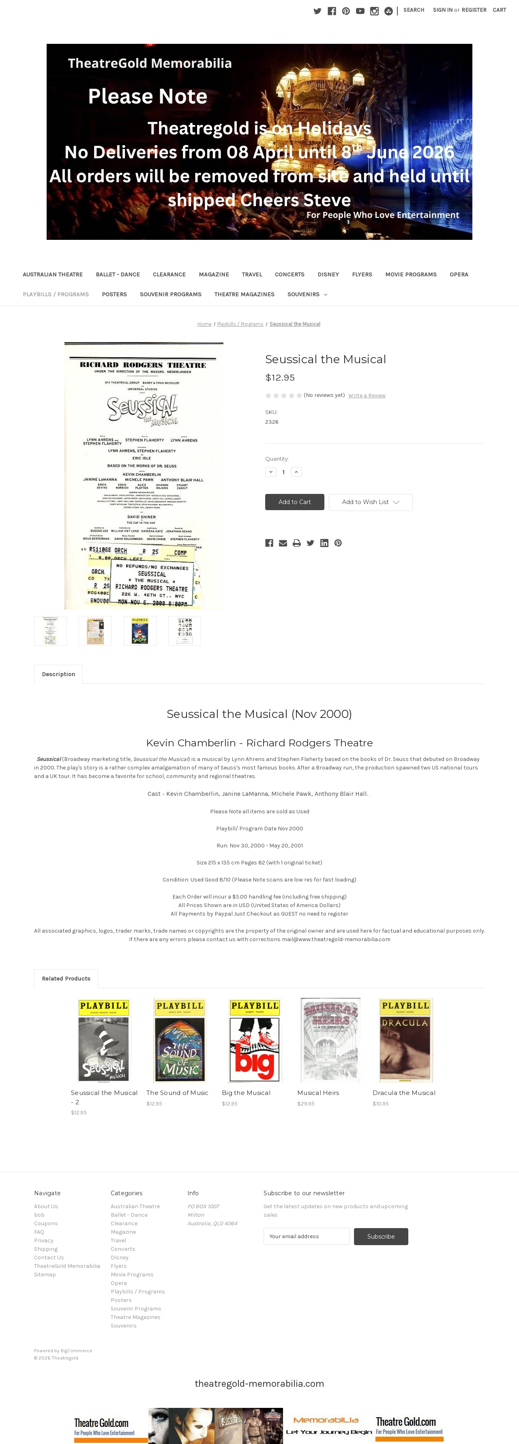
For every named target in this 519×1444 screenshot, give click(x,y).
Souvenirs (307, 294)
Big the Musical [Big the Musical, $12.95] (246, 1093)
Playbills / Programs (56, 294)
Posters (114, 294)
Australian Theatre (53, 274)
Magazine (214, 274)
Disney (328, 274)
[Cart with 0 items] (499, 10)
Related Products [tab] (66, 978)
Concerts (290, 274)
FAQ (39, 1231)
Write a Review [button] (367, 395)
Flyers (362, 274)
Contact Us (49, 1257)
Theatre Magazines (244, 294)
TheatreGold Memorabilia (67, 1266)
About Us (46, 1206)
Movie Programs (411, 274)
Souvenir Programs (171, 294)
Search (413, 9)
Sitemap (45, 1274)
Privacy (44, 1240)
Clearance (169, 274)
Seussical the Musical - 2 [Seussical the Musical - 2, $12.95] (104, 1097)
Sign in (443, 9)
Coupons (46, 1223)
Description (58, 674)
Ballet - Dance (118, 274)
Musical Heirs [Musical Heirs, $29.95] (318, 1093)
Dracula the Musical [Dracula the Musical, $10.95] (404, 1093)
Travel (252, 274)
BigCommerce (76, 1350)
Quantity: (277, 458)
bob (39, 1214)
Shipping (46, 1249)
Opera (459, 274)
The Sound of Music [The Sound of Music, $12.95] (177, 1093)
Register (474, 9)
